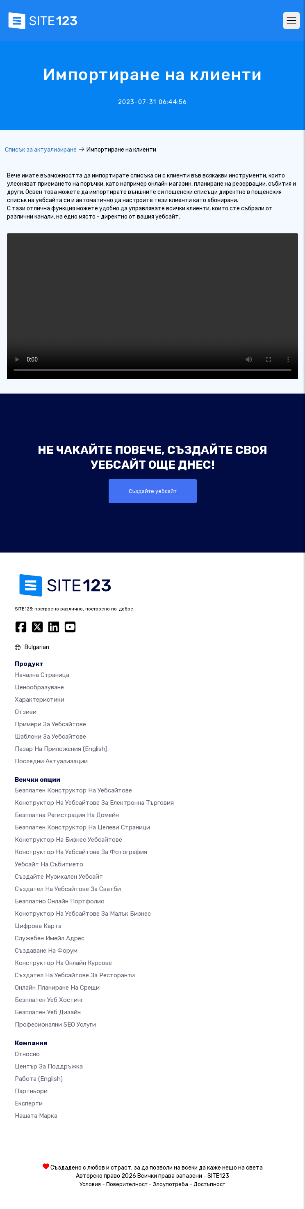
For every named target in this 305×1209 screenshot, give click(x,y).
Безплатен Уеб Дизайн (48, 1012)
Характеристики (39, 699)
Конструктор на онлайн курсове (63, 963)
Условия (90, 1184)
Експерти (29, 1103)
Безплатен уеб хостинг (49, 1000)
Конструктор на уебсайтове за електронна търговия (94, 802)
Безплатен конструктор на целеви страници (82, 827)
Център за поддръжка (49, 1066)
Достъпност (209, 1184)
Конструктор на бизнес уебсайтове (68, 839)
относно (27, 1054)
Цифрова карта (38, 926)
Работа (39, 1078)
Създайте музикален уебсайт (59, 876)
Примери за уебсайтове (50, 724)
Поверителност (127, 1184)
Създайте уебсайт (153, 491)
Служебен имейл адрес (49, 938)
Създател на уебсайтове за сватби (68, 889)
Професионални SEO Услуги (55, 1024)
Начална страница (42, 675)
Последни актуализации (51, 761)
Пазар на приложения (61, 749)
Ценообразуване (39, 687)
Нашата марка (36, 1115)
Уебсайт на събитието (49, 864)
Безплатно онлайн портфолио (60, 901)
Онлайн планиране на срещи (57, 987)
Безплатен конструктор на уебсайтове (73, 790)
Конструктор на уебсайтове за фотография (81, 852)
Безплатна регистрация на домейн (67, 815)
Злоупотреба (170, 1184)
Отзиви (25, 712)
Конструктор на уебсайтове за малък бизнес (83, 913)
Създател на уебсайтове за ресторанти (75, 975)
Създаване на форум (46, 950)
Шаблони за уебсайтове (50, 736)
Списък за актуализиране (41, 149)
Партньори (31, 1091)
